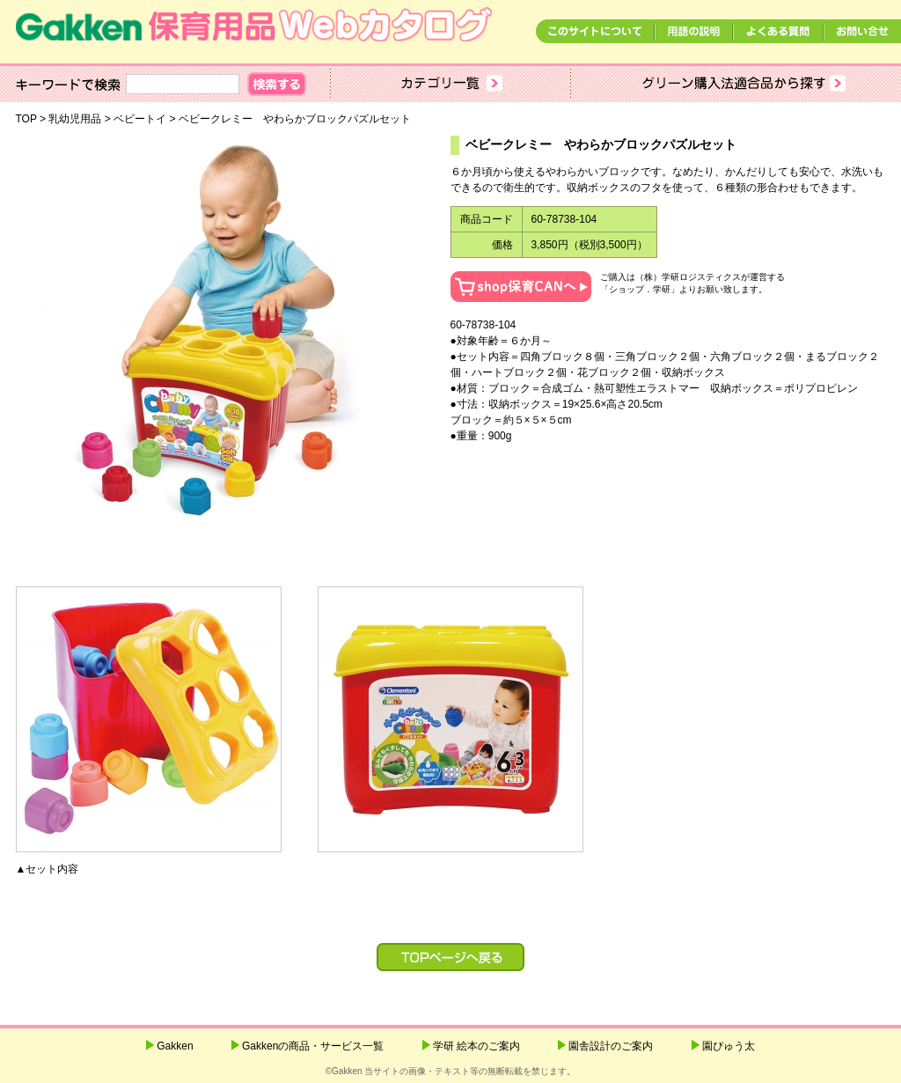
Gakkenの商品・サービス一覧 (313, 1046)
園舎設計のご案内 (610, 1046)
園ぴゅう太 (728, 1046)
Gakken (175, 1046)
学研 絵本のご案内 (476, 1046)
